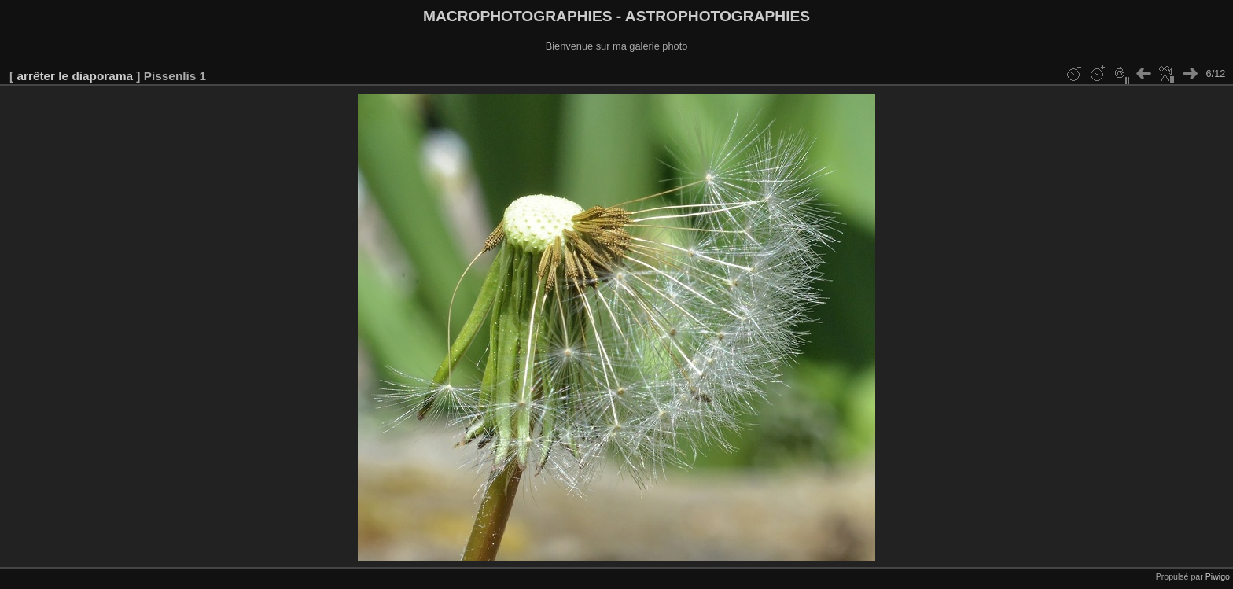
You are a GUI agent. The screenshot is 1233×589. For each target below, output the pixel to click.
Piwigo (1217, 576)
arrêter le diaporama (75, 76)
